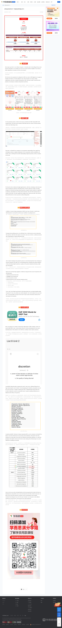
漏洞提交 (3, 624)
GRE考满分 (29, 602)
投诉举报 (54, 602)
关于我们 (11, 624)
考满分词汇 (29, 609)
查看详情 (56, 18)
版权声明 (19, 624)
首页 (3, 5)
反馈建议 (54, 600)
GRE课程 (16, 604)
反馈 (59, 620)
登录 (59, 1)
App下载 (59, 625)
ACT (22, 615)
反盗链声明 (23, 624)
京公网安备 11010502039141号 (35, 624)
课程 (25, 615)
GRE (3, 602)
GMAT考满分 (30, 607)
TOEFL (3, 600)
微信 (41, 600)
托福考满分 (29, 600)
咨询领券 (49, 18)
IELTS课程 (16, 602)
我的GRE (53, 5)
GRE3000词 (29, 604)
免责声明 (27, 624)
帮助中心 (7, 624)
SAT (20, 615)
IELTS (3, 604)
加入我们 (15, 624)
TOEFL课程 (17, 600)
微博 (41, 602)
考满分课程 (29, 611)
